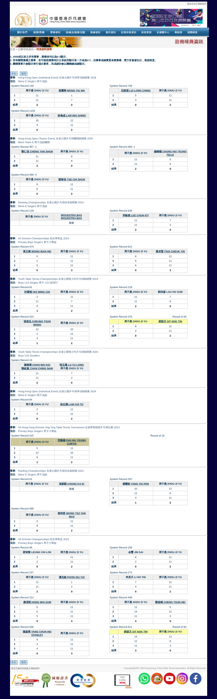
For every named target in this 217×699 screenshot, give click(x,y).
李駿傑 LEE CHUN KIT (136, 215)
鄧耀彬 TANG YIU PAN (136, 483)
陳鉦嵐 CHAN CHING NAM (37, 368)
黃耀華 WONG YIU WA (72, 90)
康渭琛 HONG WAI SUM (37, 602)
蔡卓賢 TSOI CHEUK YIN (170, 251)
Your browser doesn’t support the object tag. (146, 19)
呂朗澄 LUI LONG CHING (136, 90)
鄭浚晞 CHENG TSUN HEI (170, 602)
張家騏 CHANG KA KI (71, 483)
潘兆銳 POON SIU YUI (72, 577)
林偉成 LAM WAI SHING (72, 115)
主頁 (12, 49)
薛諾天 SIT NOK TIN (170, 321)
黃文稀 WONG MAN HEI (37, 251)
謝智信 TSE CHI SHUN (71, 179)
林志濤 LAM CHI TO (71, 404)
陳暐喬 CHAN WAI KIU (37, 364)
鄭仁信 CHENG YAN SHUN (37, 151)
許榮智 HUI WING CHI (37, 291)
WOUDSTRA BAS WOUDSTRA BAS (71, 217)
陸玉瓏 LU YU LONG (72, 364)
